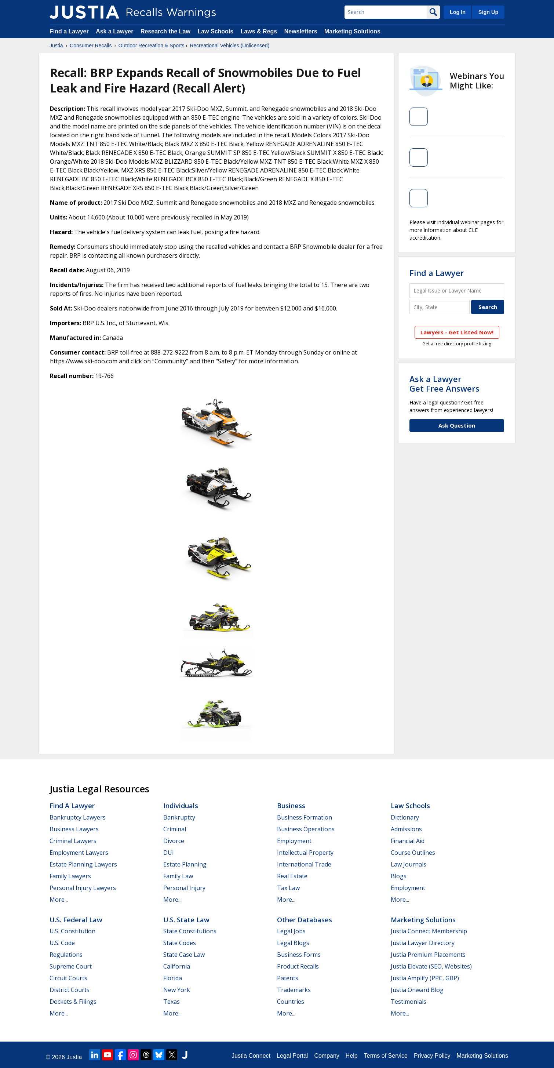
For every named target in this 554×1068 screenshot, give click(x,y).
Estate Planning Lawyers (83, 864)
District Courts (70, 990)
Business (291, 805)
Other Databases (304, 919)
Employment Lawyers (79, 853)
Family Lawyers (70, 876)
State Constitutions (189, 931)
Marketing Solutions (352, 31)
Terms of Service (386, 1056)
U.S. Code (62, 943)
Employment (294, 841)
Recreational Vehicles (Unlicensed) (229, 45)
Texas (171, 1002)
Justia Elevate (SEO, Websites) (431, 966)
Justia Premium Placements (428, 955)
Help (352, 1056)
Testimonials (408, 1002)
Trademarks (294, 990)
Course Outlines (413, 853)
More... (59, 900)
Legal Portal (292, 1056)
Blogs (399, 876)
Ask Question (456, 425)
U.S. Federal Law (76, 919)
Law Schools (215, 31)
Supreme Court (71, 966)
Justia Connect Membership (429, 931)
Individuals (180, 805)
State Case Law (184, 955)
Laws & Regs (259, 31)
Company (326, 1056)
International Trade (304, 864)
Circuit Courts (68, 978)
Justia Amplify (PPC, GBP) (425, 978)
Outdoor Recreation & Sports (152, 45)
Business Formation (304, 817)
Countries (290, 1002)
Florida (172, 978)
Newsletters (300, 31)
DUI (168, 853)
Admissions (406, 829)
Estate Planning (185, 864)
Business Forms (299, 955)
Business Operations (306, 829)
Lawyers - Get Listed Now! (456, 332)
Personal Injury (184, 888)
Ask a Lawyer (115, 31)
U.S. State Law (186, 919)
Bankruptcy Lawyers (78, 817)
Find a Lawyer (69, 31)
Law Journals (408, 864)
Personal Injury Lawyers (83, 888)
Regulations (66, 955)
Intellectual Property (305, 853)
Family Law (178, 876)
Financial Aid (407, 841)
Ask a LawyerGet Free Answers (444, 383)
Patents (287, 978)
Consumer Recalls (91, 45)
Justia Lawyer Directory (423, 943)
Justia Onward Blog (417, 990)
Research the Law (165, 31)
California (176, 966)
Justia (56, 45)
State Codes (179, 943)
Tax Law (288, 888)
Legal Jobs (291, 931)
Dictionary (405, 817)
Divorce (173, 841)
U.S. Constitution (72, 931)
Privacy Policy (432, 1056)
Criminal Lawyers (73, 841)
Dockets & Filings (73, 1002)
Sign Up (488, 12)
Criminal (174, 829)
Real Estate (292, 876)
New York (176, 990)
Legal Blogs (293, 943)
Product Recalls (298, 966)
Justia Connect (251, 1056)
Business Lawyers (74, 829)
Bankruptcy (179, 817)
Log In (458, 12)
